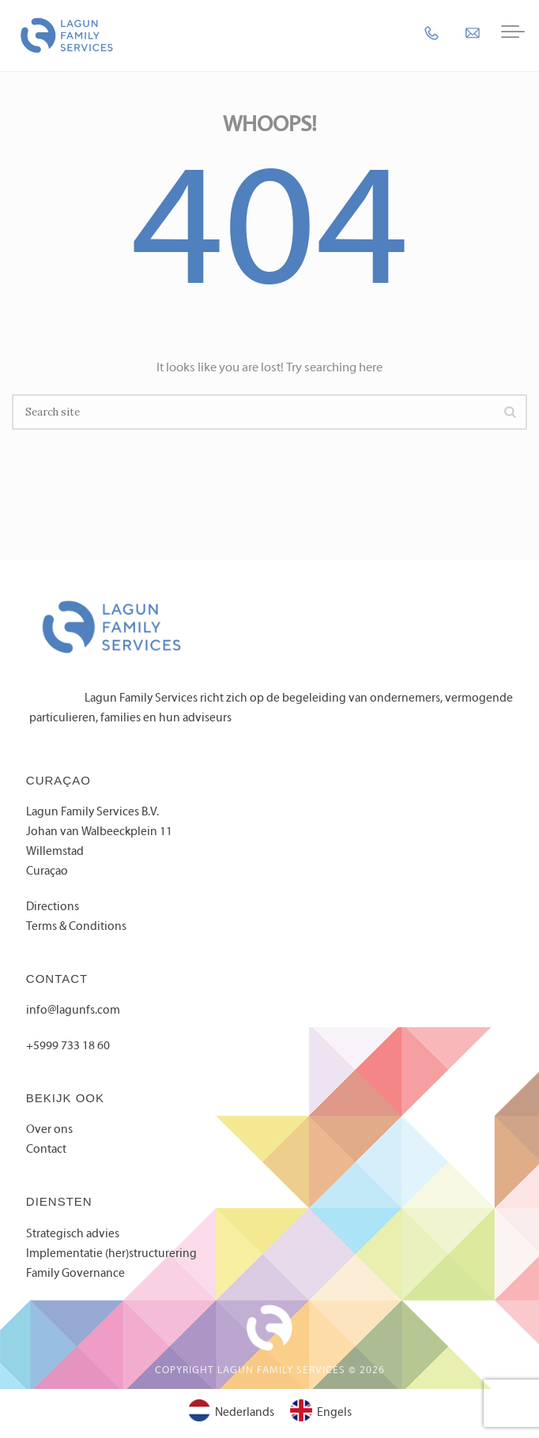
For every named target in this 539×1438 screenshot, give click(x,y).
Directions (52, 907)
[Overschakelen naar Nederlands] (231, 1413)
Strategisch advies (72, 1234)
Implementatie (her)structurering (111, 1254)
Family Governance (75, 1273)
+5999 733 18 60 (68, 1046)
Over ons (49, 1130)
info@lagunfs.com (73, 1010)
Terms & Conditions (76, 926)
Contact (46, 1149)
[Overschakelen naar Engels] (321, 1413)
